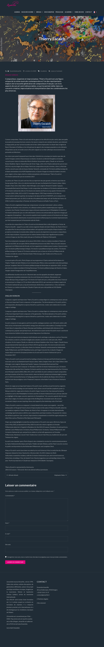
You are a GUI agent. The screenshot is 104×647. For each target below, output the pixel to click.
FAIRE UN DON (79, 12)
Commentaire (10, 495)
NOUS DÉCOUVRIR (27, 12)
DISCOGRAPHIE (49, 12)
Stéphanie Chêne (59, 475)
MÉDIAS (38, 12)
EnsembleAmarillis (15, 71)
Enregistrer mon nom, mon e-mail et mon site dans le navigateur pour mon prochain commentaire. (37, 557)
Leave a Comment (56, 71)
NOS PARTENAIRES (13, 628)
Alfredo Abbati (13, 475)
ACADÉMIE (68, 12)
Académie (43, 71)
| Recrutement (41, 603)
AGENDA (17, 12)
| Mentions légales (42, 599)
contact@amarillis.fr (43, 595)
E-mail (7, 534)
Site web (8, 544)
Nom (7, 523)
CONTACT (88, 12)
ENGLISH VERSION (11, 75)
